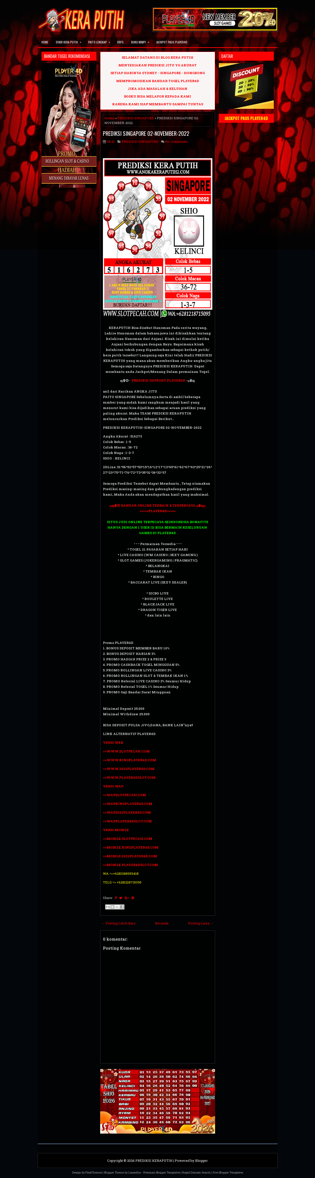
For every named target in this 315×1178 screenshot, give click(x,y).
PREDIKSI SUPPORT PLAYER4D (158, 380)
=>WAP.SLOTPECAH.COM (124, 795)
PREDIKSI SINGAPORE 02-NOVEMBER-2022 (146, 133)
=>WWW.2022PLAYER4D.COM (129, 768)
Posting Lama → (201, 923)
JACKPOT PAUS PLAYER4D (171, 42)
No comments (176, 141)
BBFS (120, 42)
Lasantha (134, 1172)
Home (44, 42)
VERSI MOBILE (116, 830)
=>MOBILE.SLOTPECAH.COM (127, 838)
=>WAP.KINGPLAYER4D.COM (127, 803)
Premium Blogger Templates (161, 1172)
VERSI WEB (113, 742)
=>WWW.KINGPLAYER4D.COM (129, 760)
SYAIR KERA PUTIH (70, 40)
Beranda (161, 923)
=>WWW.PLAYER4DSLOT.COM (129, 777)
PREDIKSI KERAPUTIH (154, 1160)
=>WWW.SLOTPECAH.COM (126, 751)
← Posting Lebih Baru (118, 923)
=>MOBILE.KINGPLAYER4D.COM (131, 847)
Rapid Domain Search (196, 1172)
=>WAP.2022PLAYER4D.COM (127, 812)
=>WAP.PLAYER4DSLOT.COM (127, 821)
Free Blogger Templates (228, 1172)
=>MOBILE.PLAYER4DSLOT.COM (130, 865)
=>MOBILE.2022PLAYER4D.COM (130, 856)
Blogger (201, 1160)
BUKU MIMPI (141, 40)
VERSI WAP (113, 786)
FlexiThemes (93, 1172)
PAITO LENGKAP (100, 40)
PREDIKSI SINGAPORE (135, 118)
